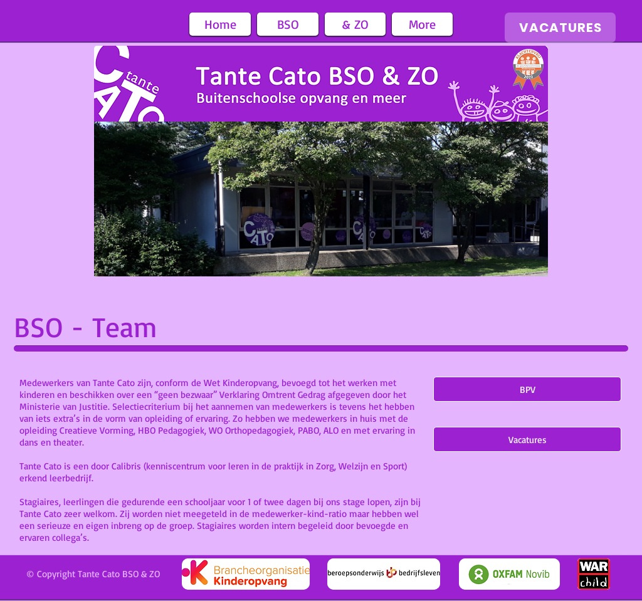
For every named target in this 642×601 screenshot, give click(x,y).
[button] (287, 24)
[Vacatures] (527, 439)
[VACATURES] (560, 28)
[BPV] (527, 389)
